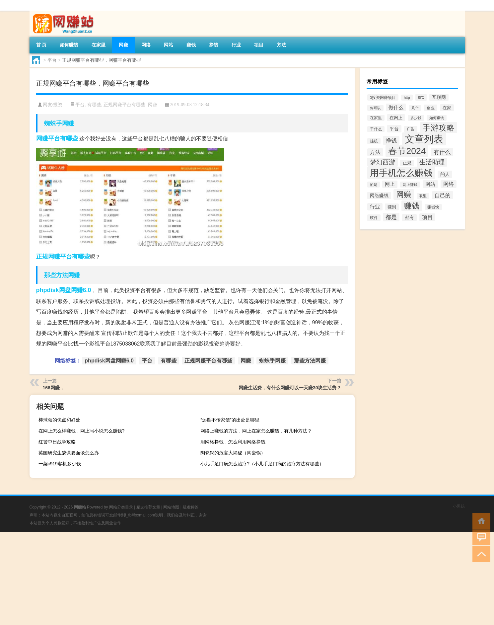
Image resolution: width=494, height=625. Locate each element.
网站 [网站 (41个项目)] (430, 184)
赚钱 (191, 44)
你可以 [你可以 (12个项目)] (375, 108)
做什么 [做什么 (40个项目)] (395, 107)
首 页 (41, 44)
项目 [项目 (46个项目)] (427, 217)
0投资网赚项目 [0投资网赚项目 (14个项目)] (383, 97)
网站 (168, 44)
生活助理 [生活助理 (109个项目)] (432, 162)
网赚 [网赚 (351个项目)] (403, 194)
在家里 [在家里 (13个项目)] (376, 118)
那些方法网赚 (62, 275)
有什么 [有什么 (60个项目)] (442, 152)
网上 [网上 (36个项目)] (390, 184)
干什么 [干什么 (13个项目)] (376, 129)
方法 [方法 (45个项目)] (375, 152)
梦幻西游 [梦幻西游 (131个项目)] (382, 162)
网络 (146, 44)
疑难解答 (190, 507)
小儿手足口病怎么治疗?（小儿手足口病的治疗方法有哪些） (262, 463)
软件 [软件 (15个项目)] (374, 217)
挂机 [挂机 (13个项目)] (374, 141)
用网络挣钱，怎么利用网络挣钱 (232, 441)
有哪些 (94, 104)
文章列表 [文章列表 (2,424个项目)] (424, 138)
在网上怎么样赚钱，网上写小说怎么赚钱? (81, 430)
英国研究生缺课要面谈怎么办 (68, 452)
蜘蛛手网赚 (59, 123)
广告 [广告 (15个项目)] (411, 129)
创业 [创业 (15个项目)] (431, 108)
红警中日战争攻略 (57, 441)
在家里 (99, 44)
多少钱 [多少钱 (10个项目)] (415, 118)
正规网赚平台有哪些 (124, 104)
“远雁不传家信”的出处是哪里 (229, 420)
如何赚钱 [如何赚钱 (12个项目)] (436, 118)
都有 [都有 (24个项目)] (409, 217)
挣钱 (213, 44)
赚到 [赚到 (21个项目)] (392, 206)
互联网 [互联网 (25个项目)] (439, 97)
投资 (57, 104)
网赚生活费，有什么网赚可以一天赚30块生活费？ (290, 387)
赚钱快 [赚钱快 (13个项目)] (433, 207)
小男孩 (459, 506)
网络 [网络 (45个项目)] (448, 184)
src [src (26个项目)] (421, 97)
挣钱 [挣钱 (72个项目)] (391, 140)
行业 (236, 44)
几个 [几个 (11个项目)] (415, 108)
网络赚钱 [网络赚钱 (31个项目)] (379, 195)
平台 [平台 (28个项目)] (394, 128)
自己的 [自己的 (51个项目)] (443, 195)
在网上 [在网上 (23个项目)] (395, 117)
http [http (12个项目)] (407, 98)
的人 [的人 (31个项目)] (445, 174)
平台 (52, 60)
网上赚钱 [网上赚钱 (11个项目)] (410, 185)
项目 (258, 44)
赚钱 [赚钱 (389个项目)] (411, 205)
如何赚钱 (69, 44)
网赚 (123, 44)
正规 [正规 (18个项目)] (407, 163)
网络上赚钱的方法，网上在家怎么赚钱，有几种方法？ (256, 430)
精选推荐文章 (148, 507)
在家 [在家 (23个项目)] (447, 107)
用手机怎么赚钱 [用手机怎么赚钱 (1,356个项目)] (401, 173)
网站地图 (171, 507)
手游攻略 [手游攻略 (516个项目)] (439, 127)
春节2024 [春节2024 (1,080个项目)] (407, 151)
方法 (281, 44)
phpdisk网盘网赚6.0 (63, 290)
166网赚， (53, 387)
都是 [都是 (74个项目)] (391, 217)
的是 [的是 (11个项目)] (373, 185)
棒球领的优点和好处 (59, 420)
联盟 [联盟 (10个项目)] (423, 196)
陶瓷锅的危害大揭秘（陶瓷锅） (232, 452)
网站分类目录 (121, 507)
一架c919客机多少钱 (59, 463)
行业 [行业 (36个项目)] (375, 206)
